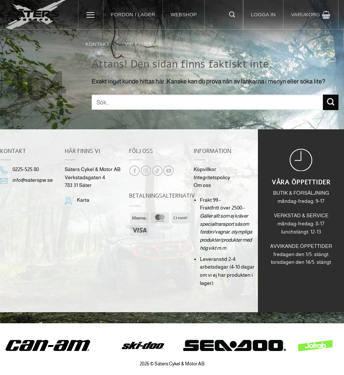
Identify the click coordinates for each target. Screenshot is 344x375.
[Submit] (330, 102)
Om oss (202, 185)
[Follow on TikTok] (157, 171)
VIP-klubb (138, 44)
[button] (90, 15)
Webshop (184, 14)
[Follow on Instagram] (146, 171)
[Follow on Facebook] (134, 171)
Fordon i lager (133, 14)
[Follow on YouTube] (168, 171)
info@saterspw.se (33, 180)
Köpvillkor (205, 169)
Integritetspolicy (212, 177)
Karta (83, 200)
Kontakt (97, 44)
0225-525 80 (26, 169)
